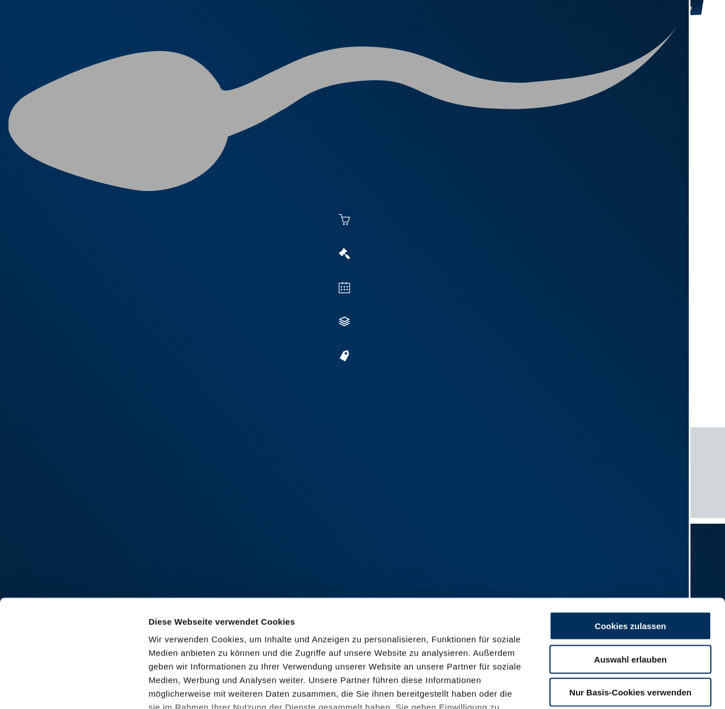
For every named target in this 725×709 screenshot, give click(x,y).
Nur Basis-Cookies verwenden (630, 600)
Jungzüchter (507, 52)
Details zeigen (618, 686)
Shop (567, 52)
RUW (668, 52)
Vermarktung (382, 52)
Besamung (310, 52)
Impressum (275, 642)
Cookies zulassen (630, 534)
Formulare (621, 52)
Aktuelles (247, 52)
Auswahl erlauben (630, 567)
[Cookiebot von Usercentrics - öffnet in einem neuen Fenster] (73, 686)
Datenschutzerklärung (196, 642)
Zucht (445, 52)
